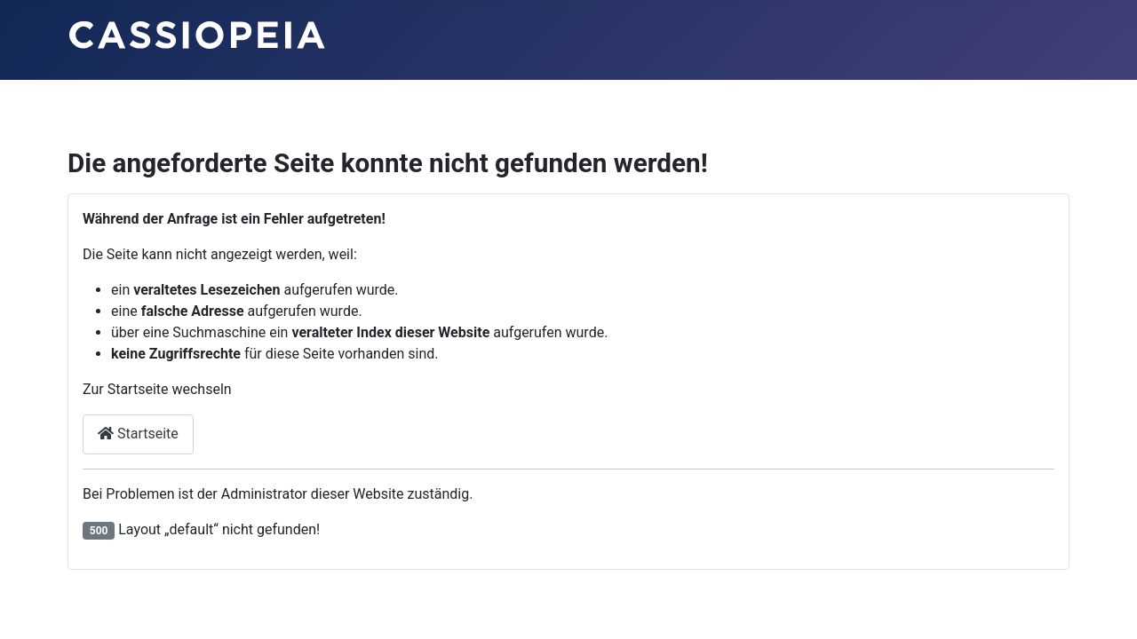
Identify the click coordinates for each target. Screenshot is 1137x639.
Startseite (138, 433)
